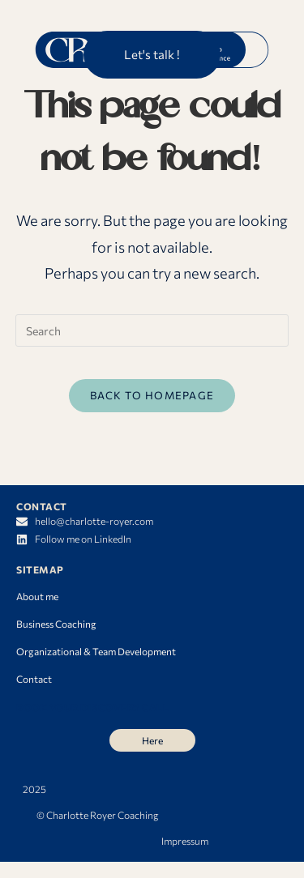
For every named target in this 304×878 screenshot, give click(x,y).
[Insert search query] (152, 330)
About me (37, 596)
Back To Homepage (152, 395)
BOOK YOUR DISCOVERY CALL (92, 707)
